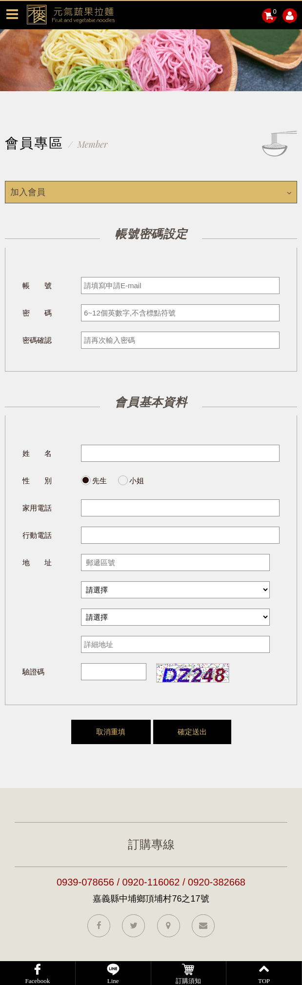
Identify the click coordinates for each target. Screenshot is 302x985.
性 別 (37, 480)
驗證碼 (33, 672)
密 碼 (37, 313)
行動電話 (37, 535)
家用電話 (37, 508)
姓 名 (37, 453)
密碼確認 (37, 340)
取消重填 (110, 732)
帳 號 (37, 285)
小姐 (136, 480)
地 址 (37, 562)
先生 (99, 480)
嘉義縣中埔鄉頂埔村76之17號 (151, 899)
